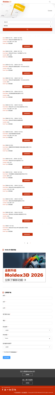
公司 (4, 308)
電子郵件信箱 (6, 314)
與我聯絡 (27, 374)
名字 (4, 301)
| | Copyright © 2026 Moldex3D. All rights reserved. (34, 392)
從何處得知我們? (7, 343)
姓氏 (4, 295)
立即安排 (27, 382)
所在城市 (5, 326)
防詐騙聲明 (24, 392)
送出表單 (6, 357)
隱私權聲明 (18, 392)
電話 (4, 320)
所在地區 (5, 334)
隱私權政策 (13, 352)
